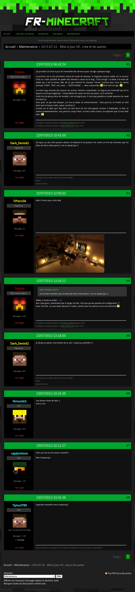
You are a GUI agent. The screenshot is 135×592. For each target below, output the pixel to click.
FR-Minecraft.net (67, 123)
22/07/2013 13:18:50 (51, 335)
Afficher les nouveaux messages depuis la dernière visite (31, 580)
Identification (73, 33)
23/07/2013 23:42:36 (51, 497)
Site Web (20, 540)
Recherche (43, 33)
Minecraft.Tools (67, 126)
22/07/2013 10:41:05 (51, 135)
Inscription (58, 33)
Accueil (6, 33)
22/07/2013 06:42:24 (51, 64)
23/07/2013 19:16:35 (51, 393)
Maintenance (28, 46)
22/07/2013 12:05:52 (51, 193)
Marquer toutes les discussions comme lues (25, 583)
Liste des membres (25, 33)
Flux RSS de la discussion (119, 573)
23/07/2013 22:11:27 (51, 445)
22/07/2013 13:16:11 (51, 281)
